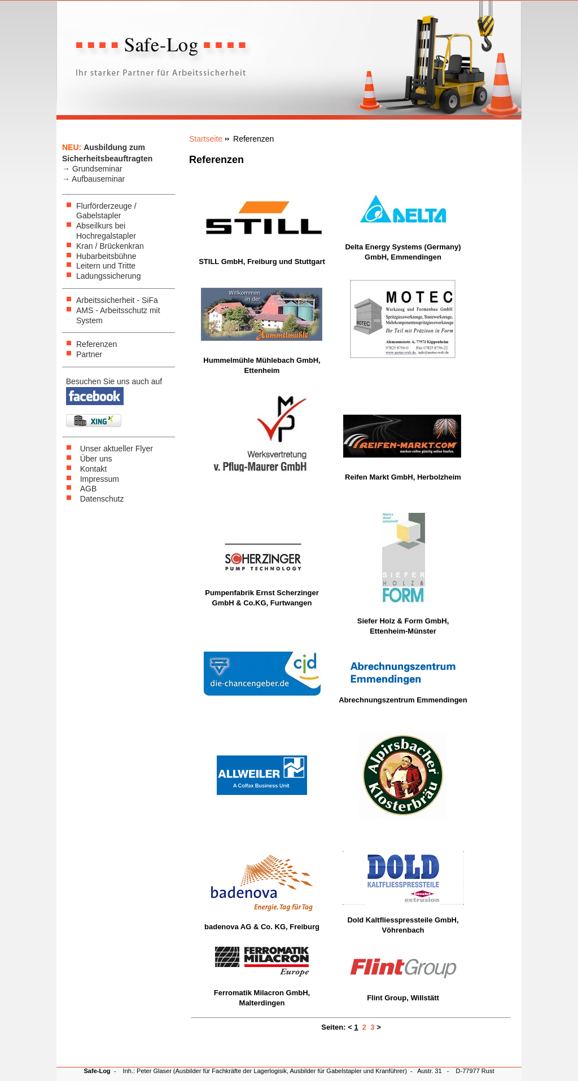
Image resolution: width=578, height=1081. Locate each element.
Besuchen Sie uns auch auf (114, 381)
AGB (88, 488)
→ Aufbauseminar (93, 178)
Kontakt (93, 468)
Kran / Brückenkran (110, 246)
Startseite (205, 138)
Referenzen (96, 344)
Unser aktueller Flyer (116, 448)
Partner (89, 354)
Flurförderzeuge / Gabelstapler (106, 211)
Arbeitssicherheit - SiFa (117, 300)
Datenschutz (102, 498)
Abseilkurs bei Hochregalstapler (106, 230)
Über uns (96, 458)
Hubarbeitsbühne (106, 256)
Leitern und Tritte (105, 265)
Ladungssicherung (108, 275)
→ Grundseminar (92, 168)
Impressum (99, 479)
